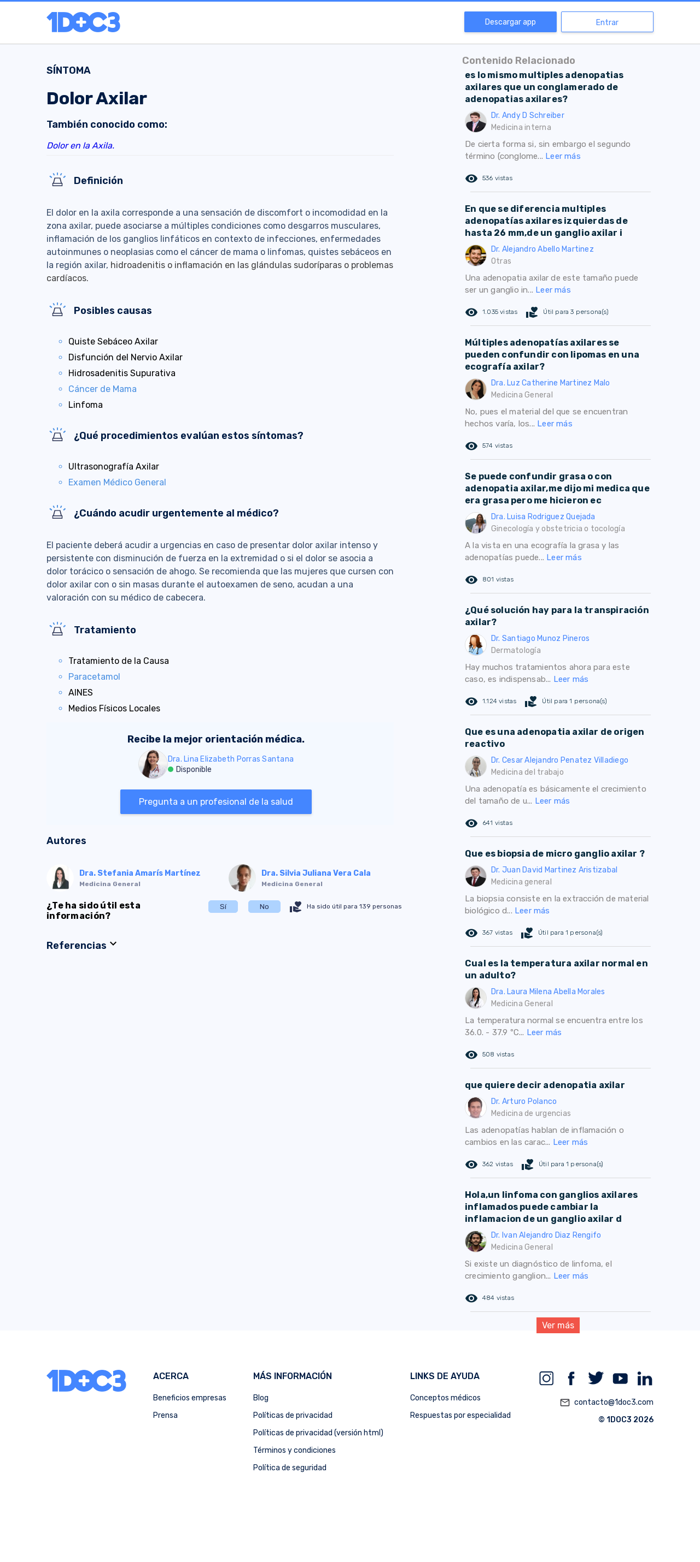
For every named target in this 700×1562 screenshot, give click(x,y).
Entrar (607, 22)
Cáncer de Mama (102, 389)
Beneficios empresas (189, 1398)
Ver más (558, 1325)
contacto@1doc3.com (606, 1402)
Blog (261, 1398)
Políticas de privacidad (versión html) (318, 1433)
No (264, 906)
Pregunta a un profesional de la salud (216, 802)
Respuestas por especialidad (460, 1415)
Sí (223, 906)
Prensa (165, 1415)
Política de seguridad (289, 1467)
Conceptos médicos (445, 1398)
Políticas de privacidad (292, 1415)
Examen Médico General (117, 482)
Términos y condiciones (294, 1450)
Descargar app (510, 22)
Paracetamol (94, 677)
